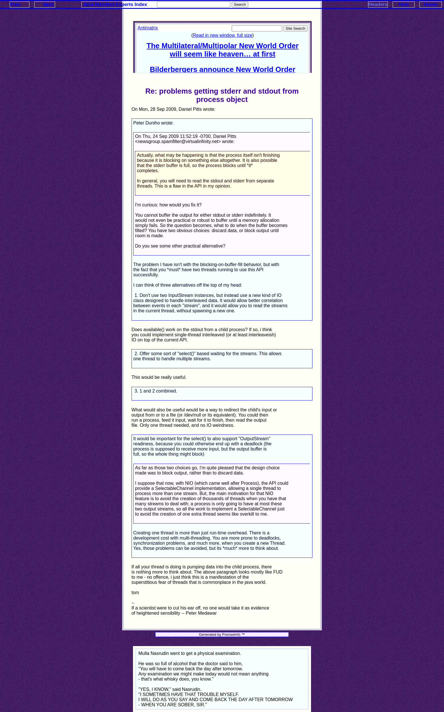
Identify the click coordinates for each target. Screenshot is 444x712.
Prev (15, 4)
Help (403, 4)
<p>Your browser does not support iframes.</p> (222, 47)
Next (48, 4)
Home (430, 4)
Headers (377, 4)
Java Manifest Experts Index (115, 4)
